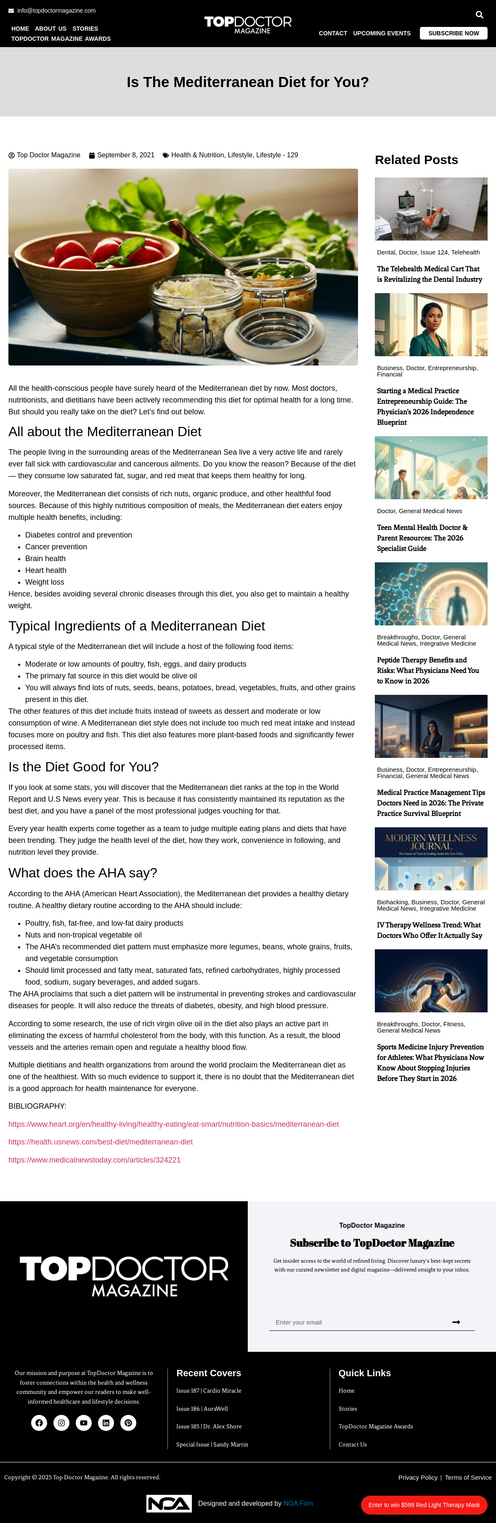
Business (390, 367)
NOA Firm (298, 1503)
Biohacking (392, 902)
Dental (386, 252)
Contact (333, 33)
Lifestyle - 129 (277, 155)
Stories (85, 28)
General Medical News (430, 510)
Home (20, 28)
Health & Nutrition (197, 155)
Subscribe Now (453, 33)
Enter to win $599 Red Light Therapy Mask (438, 1500)
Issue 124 (434, 252)
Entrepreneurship (452, 367)
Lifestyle (240, 155)
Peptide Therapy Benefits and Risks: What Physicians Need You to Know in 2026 (428, 670)
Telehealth (465, 252)
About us (50, 28)
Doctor (408, 252)
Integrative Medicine (448, 643)
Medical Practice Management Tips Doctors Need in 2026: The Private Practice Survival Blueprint (431, 803)
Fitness (453, 1024)
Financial (389, 374)
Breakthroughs (397, 637)
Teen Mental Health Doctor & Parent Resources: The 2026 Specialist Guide (422, 538)
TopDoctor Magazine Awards (61, 38)
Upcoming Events (382, 33)
